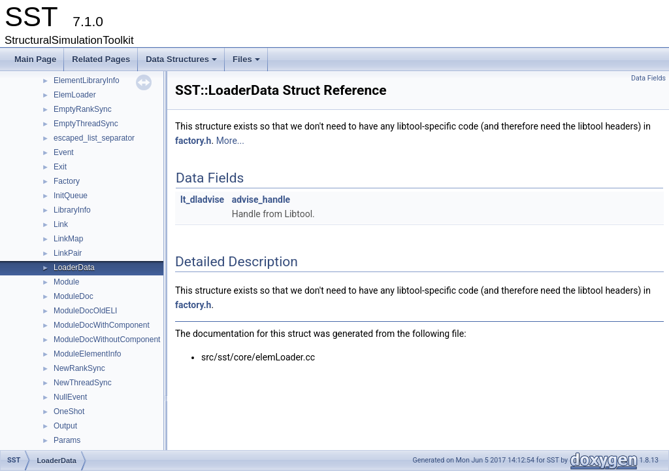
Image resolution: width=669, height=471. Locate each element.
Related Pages (101, 59)
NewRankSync (79, 368)
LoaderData (74, 267)
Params (67, 440)
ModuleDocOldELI (85, 310)
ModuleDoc (73, 296)
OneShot (69, 411)
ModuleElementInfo (87, 353)
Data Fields (648, 78)
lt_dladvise (202, 199)
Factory (67, 181)
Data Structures (182, 62)
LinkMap (68, 238)
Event (64, 152)
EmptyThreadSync (86, 123)
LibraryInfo (72, 210)
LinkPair (68, 253)
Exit (60, 166)
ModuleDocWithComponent (102, 325)
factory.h (193, 140)
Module (66, 282)
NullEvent (70, 397)
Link (61, 224)
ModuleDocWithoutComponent (107, 339)
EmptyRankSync (83, 109)
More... (230, 140)
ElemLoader (75, 94)
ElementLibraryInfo (87, 80)
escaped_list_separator (94, 138)
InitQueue (71, 195)
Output (65, 425)
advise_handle (261, 199)
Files (247, 62)
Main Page (35, 59)
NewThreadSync (83, 382)
